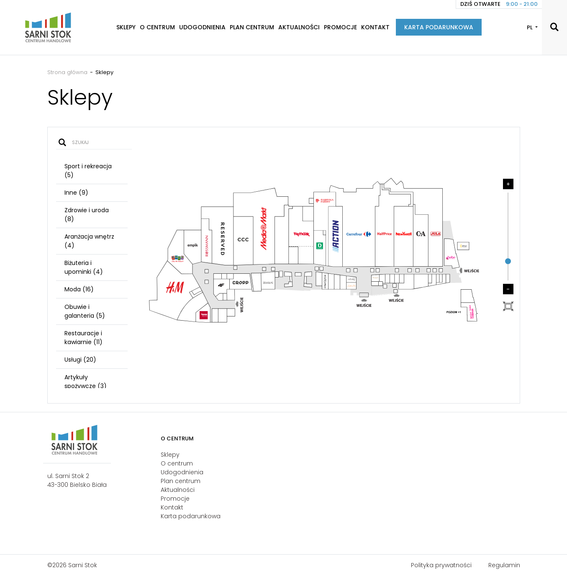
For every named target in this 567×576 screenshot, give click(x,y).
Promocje (340, 27)
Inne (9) (76, 192)
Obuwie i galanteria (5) (84, 311)
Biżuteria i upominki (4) (83, 267)
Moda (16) (79, 289)
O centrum (157, 27)
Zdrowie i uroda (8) (86, 214)
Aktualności (299, 27)
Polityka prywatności (441, 565)
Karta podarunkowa (438, 27)
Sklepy (126, 27)
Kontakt (375, 27)
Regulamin (504, 565)
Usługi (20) (80, 359)
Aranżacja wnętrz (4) (89, 240)
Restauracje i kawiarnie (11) (83, 337)
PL (530, 27)
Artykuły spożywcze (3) (85, 381)
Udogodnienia (202, 27)
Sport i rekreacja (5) (88, 170)
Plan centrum (252, 27)
